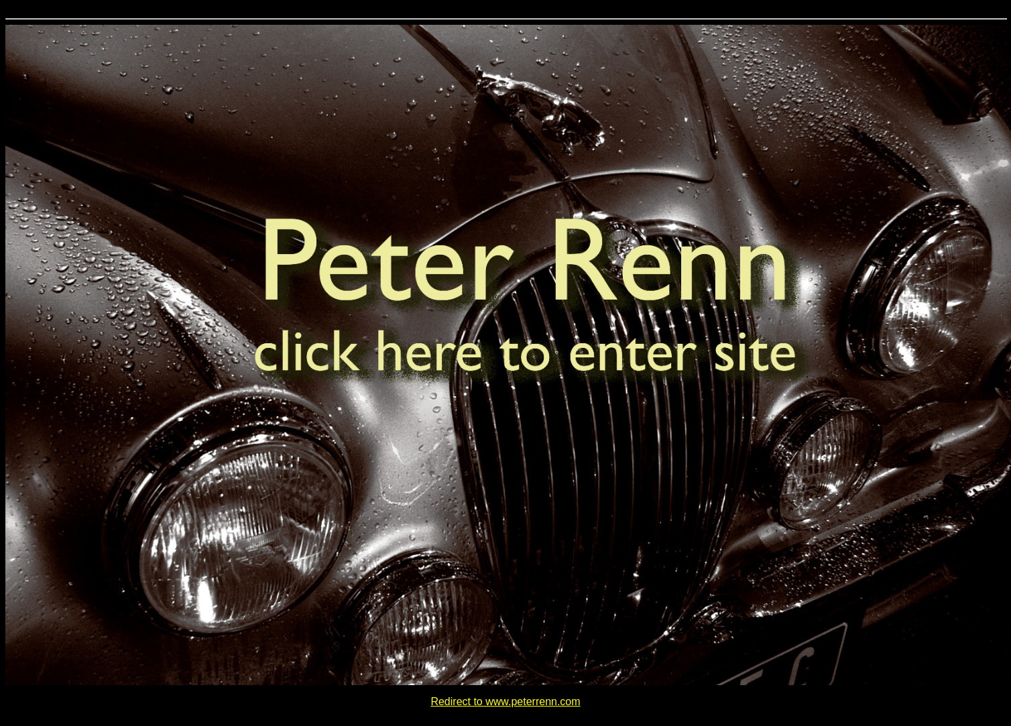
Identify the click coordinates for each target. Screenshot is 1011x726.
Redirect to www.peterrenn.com (505, 701)
